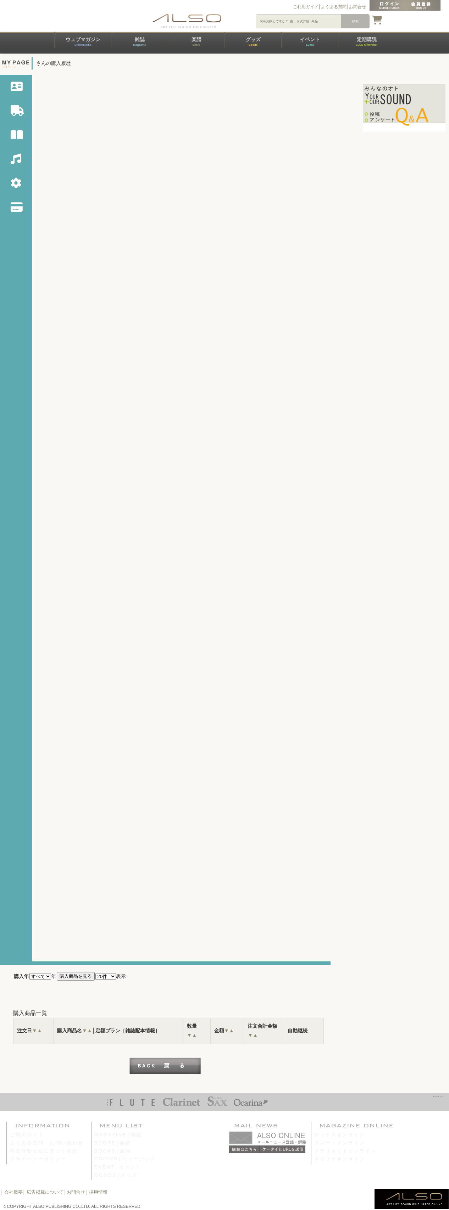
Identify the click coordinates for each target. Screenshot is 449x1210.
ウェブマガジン (83, 41)
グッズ (253, 41)
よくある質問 (334, 7)
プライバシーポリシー (38, 1158)
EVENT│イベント (118, 1167)
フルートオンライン (339, 1142)
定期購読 (366, 41)
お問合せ (357, 7)
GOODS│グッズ (116, 1175)
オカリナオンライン (339, 1158)
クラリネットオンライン (345, 1151)
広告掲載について (45, 1192)
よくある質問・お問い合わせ (47, 1142)
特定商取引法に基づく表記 (44, 1151)
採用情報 (98, 1192)
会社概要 (13, 1192)
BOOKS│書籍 (112, 1151)
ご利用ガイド (305, 7)
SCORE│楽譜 (112, 1142)
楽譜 (196, 41)
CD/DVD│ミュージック (125, 1158)
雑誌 (139, 41)
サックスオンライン (339, 1134)
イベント (310, 41)
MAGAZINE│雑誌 (118, 1134)
